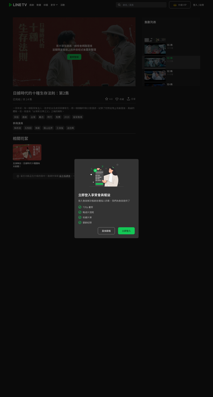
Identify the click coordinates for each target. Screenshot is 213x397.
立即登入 (126, 230)
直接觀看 (106, 230)
